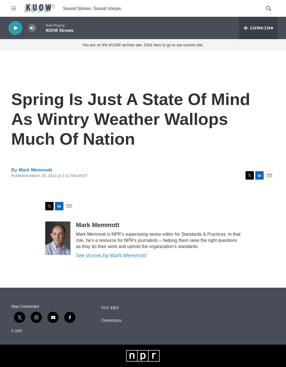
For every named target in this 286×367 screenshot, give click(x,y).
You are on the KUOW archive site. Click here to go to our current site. (143, 45)
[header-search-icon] (268, 8)
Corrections (111, 320)
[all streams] (258, 28)
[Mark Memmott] (57, 238)
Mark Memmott (35, 170)
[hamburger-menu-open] (13, 8)
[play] (15, 28)
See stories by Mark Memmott (111, 255)
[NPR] (143, 356)
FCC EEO (110, 308)
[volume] (32, 28)
